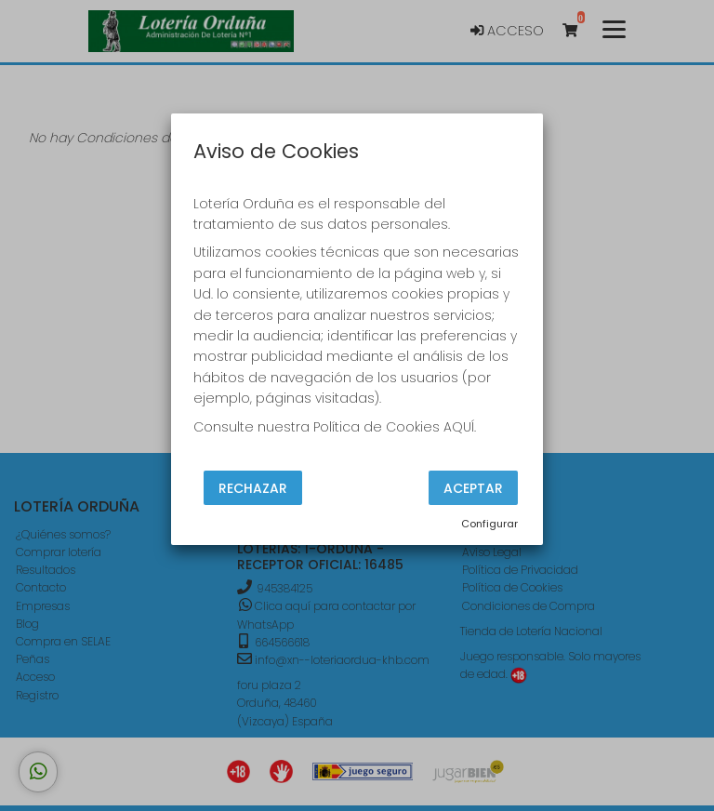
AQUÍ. (459, 427)
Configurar (489, 523)
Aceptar (473, 487)
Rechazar (252, 487)
